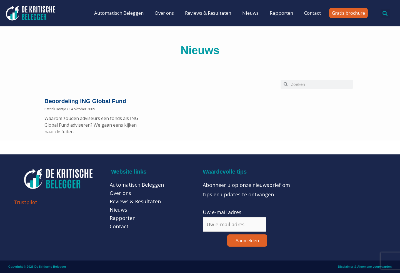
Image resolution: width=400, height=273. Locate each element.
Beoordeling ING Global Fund (85, 101)
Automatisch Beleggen (119, 13)
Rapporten (281, 13)
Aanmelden (247, 241)
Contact (312, 13)
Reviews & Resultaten (208, 13)
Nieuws (250, 13)
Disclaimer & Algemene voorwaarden (365, 267)
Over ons (164, 13)
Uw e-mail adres (222, 212)
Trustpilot (26, 202)
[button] (385, 13)
